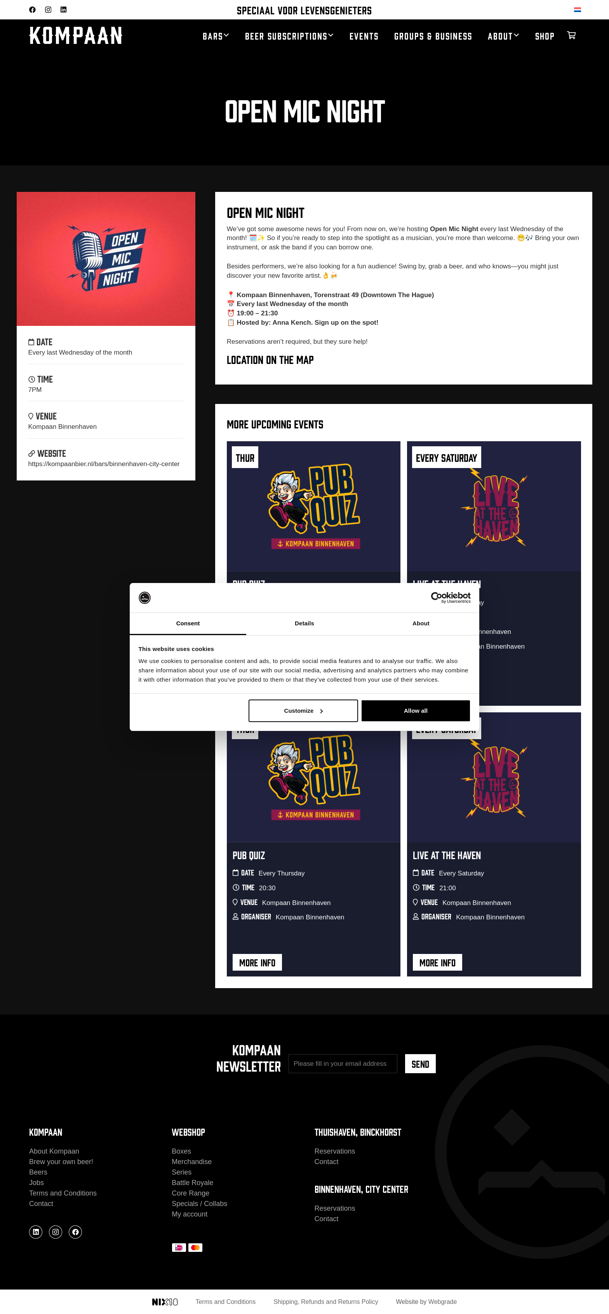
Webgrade (442, 1301)
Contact (41, 1204)
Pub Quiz (249, 854)
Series (181, 1172)
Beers (38, 1172)
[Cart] (571, 35)
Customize (303, 710)
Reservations (335, 1151)
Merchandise (192, 1162)
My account (189, 1214)
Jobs (36, 1183)
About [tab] (421, 623)
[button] (226, 35)
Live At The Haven (447, 854)
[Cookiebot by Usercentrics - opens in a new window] (437, 598)
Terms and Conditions (63, 1193)
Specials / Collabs (199, 1204)
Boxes (181, 1151)
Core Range (190, 1193)
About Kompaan (54, 1151)
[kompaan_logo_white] (91, 35)
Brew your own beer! (61, 1162)
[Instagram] (48, 10)
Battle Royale (192, 1183)
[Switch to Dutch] (579, 9)
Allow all (416, 710)
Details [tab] (304, 623)
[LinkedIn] (63, 9)
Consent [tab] (188, 623)
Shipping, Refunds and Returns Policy (325, 1301)
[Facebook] (32, 9)
